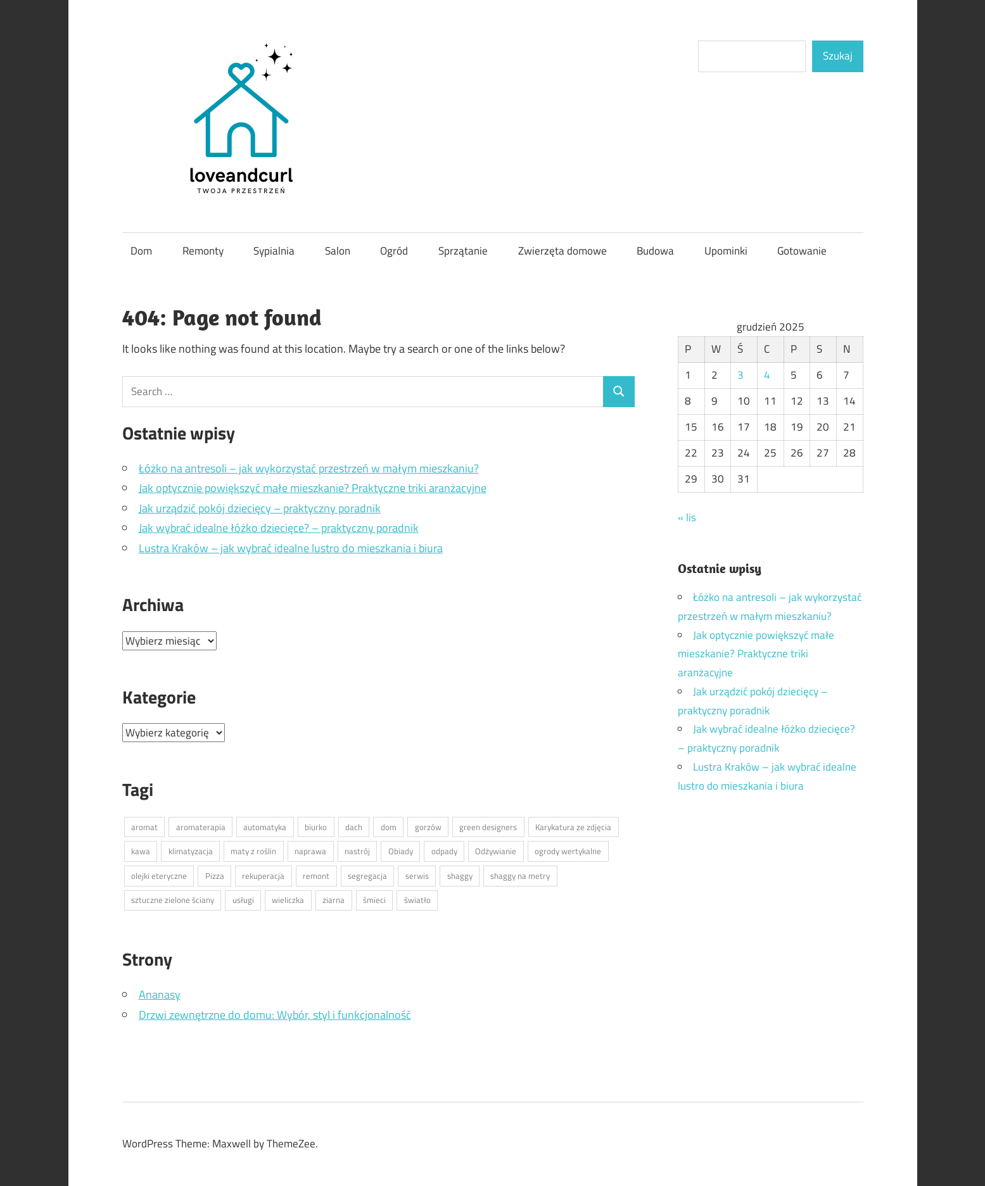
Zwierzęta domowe (562, 251)
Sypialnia (274, 251)
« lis (687, 517)
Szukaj (838, 55)
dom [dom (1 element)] (389, 827)
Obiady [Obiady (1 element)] (400, 851)
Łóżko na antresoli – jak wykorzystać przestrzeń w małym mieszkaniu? (309, 468)
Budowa (655, 251)
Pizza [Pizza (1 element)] (214, 875)
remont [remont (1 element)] (316, 875)
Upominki (725, 251)
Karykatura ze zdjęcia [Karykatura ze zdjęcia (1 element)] (573, 827)
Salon (337, 251)
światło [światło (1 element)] (417, 899)
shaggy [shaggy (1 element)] (460, 875)
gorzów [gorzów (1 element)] (428, 827)
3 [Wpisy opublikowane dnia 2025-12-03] (740, 375)
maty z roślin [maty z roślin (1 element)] (253, 851)
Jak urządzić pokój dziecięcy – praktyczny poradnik (260, 508)
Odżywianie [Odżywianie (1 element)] (495, 851)
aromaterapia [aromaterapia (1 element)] (201, 827)
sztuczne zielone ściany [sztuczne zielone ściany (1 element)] (172, 899)
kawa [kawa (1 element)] (140, 851)
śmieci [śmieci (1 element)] (374, 899)
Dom (141, 251)
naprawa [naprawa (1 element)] (310, 851)
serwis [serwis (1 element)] (417, 875)
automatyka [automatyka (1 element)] (264, 827)
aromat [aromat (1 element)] (144, 827)
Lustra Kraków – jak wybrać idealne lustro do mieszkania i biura (291, 548)
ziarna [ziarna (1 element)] (333, 899)
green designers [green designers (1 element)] (488, 827)
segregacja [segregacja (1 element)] (367, 875)
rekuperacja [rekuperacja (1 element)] (263, 875)
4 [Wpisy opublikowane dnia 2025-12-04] (767, 375)
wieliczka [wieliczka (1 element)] (288, 899)
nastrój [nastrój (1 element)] (357, 851)
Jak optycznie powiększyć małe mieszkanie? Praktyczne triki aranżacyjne (312, 487)
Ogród (394, 251)
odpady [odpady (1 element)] (444, 851)
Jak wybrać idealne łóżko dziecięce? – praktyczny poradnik (279, 527)
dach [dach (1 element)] (353, 827)
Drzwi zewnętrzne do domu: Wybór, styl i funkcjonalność (275, 1014)
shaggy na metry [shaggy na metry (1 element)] (520, 875)
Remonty (203, 251)
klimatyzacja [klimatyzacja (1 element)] (190, 851)
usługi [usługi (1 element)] (243, 899)
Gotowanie (802, 251)
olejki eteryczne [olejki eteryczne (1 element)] (159, 875)
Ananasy (160, 994)
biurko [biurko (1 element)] (316, 827)
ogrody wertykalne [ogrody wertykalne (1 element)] (568, 851)
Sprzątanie (463, 251)
